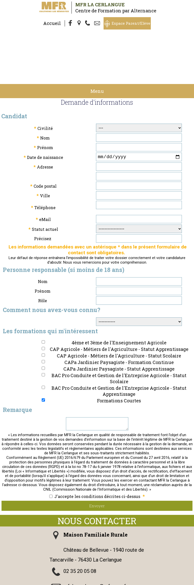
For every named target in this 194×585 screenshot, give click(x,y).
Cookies (172, 577)
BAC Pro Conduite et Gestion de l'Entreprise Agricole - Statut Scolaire (119, 340)
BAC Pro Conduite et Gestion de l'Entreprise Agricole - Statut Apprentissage (119, 353)
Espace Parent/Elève (131, 23)
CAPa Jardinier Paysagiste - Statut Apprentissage (119, 330)
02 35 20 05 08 (79, 535)
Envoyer (97, 469)
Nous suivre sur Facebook (92, 565)
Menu (97, 52)
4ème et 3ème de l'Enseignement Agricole (118, 304)
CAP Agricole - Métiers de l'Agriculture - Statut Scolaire (119, 317)
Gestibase (78, 582)
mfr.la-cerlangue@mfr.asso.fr (95, 550)
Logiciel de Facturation (113, 582)
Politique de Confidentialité (136, 577)
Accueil (52, 23)
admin (146, 582)
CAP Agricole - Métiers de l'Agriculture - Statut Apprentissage (119, 311)
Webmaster (55, 582)
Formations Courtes (119, 362)
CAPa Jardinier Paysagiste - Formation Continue (119, 324)
